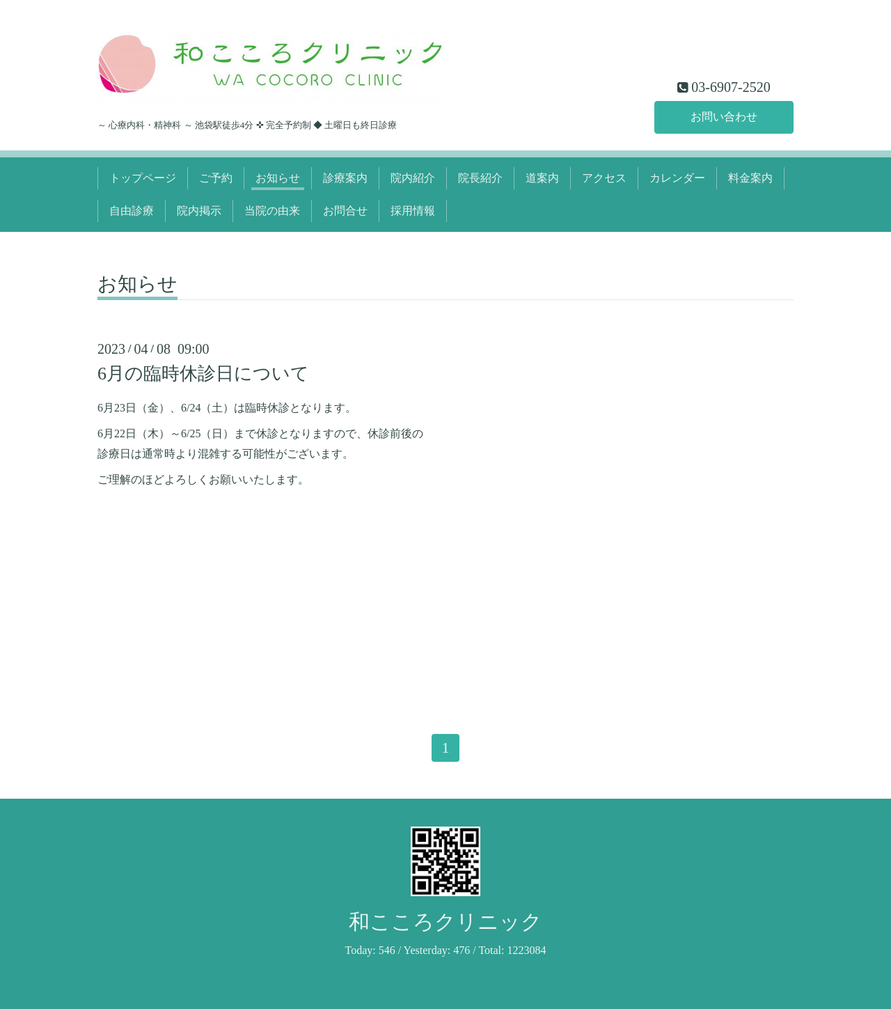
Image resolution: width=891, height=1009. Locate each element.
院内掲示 (199, 211)
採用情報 (413, 211)
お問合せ (345, 211)
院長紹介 (480, 178)
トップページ (142, 178)
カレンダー (677, 178)
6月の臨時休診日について (203, 373)
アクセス (604, 178)
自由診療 (131, 211)
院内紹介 (413, 178)
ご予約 (215, 178)
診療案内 (345, 178)
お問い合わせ (724, 117)
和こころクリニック (445, 921)
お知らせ (277, 178)
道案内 (542, 178)
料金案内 (750, 178)
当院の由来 (272, 211)
